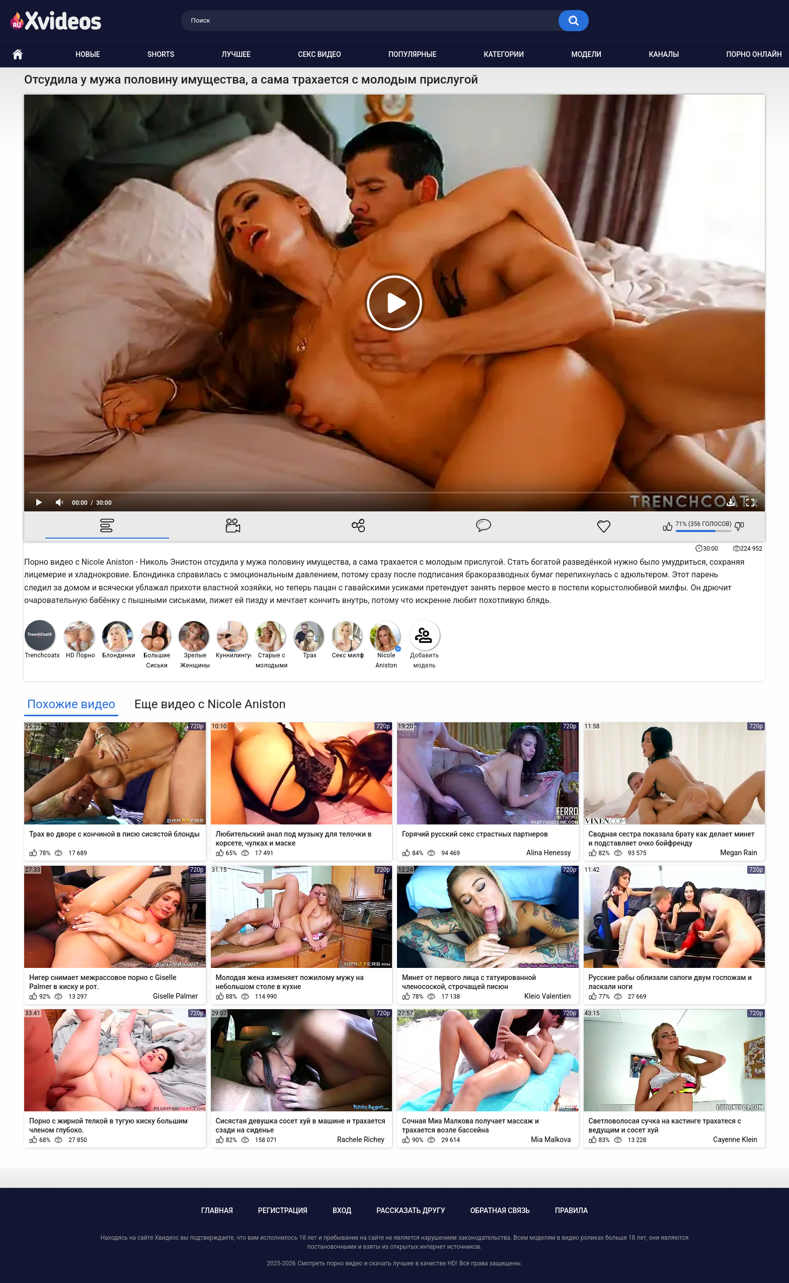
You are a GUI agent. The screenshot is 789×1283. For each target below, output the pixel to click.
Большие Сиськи (155, 645)
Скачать (731, 502)
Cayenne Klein (735, 1140)
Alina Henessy (548, 853)
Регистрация (282, 1210)
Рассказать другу (410, 1210)
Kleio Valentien (547, 996)
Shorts (160, 54)
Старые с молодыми (271, 645)
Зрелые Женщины (194, 645)
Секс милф (348, 640)
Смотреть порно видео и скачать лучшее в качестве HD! (377, 1263)
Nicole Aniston (385, 645)
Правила (571, 1210)
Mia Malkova (551, 1140)
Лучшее (236, 54)
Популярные (412, 54)
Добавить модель (425, 644)
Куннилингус (234, 640)
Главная (217, 1210)
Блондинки (118, 640)
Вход (342, 1210)
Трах (308, 640)
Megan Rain (738, 853)
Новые (87, 54)
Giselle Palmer (175, 996)
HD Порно (79, 640)
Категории (504, 54)
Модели (586, 54)
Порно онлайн (754, 54)
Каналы (664, 54)
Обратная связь (500, 1210)
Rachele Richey (360, 1140)
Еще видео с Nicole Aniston (210, 704)
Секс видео (319, 54)
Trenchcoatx (42, 639)
